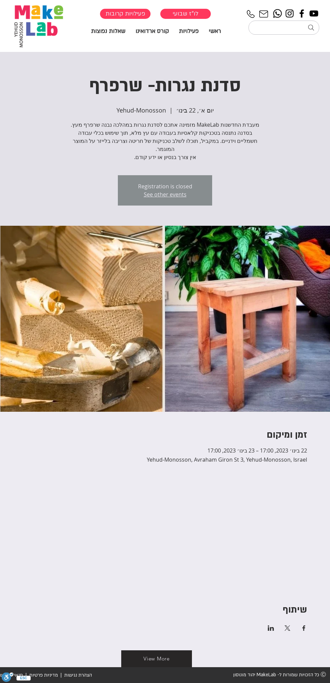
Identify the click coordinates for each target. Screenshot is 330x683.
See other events (165, 194)
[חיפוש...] (284, 28)
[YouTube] (313, 13)
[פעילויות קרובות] (125, 14)
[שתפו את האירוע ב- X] (287, 628)
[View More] (156, 658)
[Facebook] (301, 13)
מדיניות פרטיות (43, 675)
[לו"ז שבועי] (185, 14)
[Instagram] (289, 13)
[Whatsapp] (277, 13)
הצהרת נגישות (77, 675)
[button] (189, 31)
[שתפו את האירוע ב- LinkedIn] (271, 628)
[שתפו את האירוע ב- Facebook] (304, 628)
